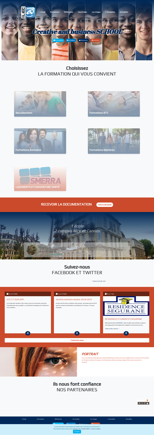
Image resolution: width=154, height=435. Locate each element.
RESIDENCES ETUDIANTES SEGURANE (123, 319)
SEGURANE (119, 323)
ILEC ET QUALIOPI (15, 299)
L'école (42, 12)
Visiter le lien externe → (112, 328)
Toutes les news (77, 340)
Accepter (77, 431)
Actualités (124, 12)
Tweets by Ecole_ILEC (99, 281)
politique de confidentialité (81, 429)
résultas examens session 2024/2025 (74, 299)
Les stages (96, 12)
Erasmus (95, 40)
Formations (54, 12)
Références (68, 12)
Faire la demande (104, 205)
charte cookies (96, 429)
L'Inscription (110, 12)
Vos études (82, 12)
